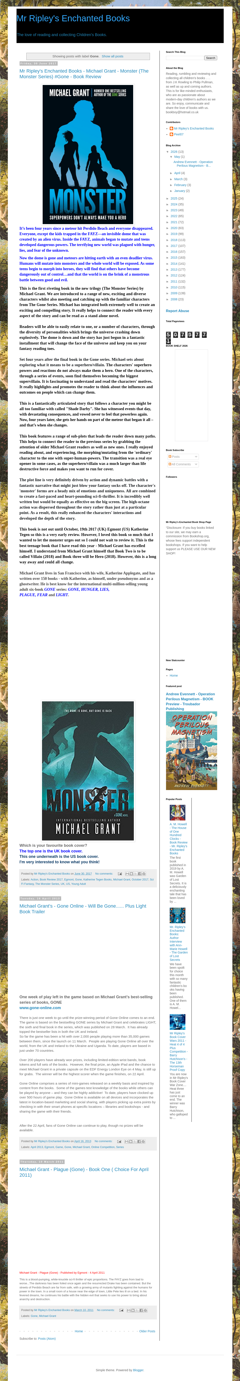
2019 (174, 234)
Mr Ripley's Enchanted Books (73, 18)
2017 (174, 246)
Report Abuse (177, 311)
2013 (174, 269)
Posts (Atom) (47, 1338)
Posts (174, 456)
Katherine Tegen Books (97, 879)
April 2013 (37, 1147)
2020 (174, 228)
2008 (174, 299)
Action (34, 879)
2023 (174, 210)
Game (59, 1147)
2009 (174, 293)
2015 (174, 257)
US (68, 883)
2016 (174, 251)
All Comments (180, 464)
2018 (174, 240)
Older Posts (147, 1331)
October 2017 (140, 879)
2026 (174, 151)
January (180, 191)
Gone (78, 879)
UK (63, 883)
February (180, 185)
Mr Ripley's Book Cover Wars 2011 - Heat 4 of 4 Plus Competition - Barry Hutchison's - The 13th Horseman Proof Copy (179, 1052)
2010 (174, 287)
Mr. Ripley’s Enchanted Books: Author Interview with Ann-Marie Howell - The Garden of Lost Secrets (179, 943)
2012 (174, 275)
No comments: (104, 873)
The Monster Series (47, 883)
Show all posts (112, 56)
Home (79, 1331)
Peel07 (179, 134)
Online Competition (103, 1147)
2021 (174, 222)
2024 (174, 204)
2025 (174, 198)
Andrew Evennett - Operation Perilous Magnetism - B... (193, 163)
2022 (174, 216)
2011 (174, 281)
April (177, 173)
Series (120, 1147)
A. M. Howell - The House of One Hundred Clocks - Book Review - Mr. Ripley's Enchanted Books (179, 838)
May (177, 156)
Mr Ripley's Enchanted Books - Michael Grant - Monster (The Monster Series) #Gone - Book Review (84, 73)
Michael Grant (121, 879)
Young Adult (78, 883)
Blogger (138, 1370)
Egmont (69, 879)
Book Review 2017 (51, 879)
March (179, 179)
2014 (174, 263)
